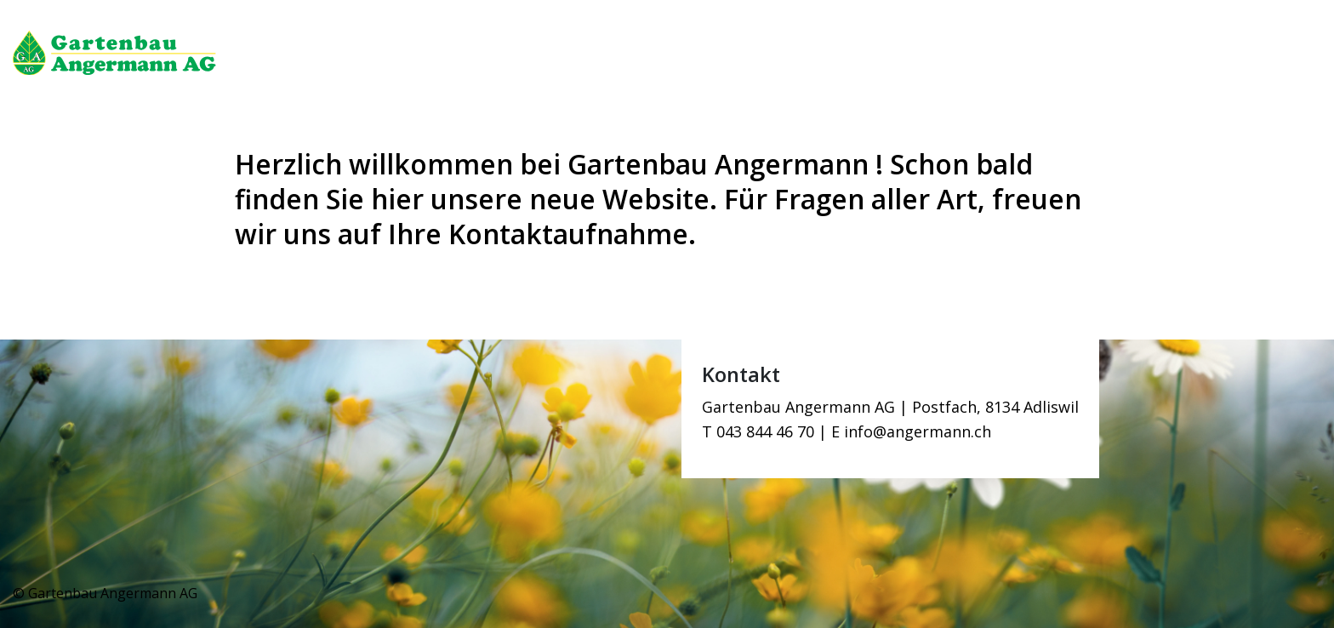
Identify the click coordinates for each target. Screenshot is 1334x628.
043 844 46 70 (765, 431)
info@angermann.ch (917, 431)
